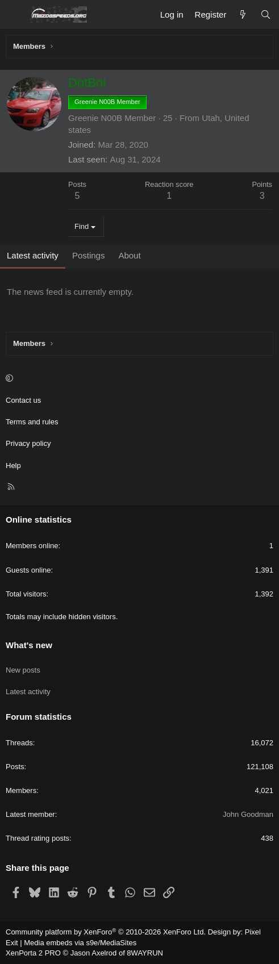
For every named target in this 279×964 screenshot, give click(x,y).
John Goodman (248, 814)
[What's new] (243, 14)
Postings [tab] (88, 255)
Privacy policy (28, 443)
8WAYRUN (145, 953)
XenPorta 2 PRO (33, 953)
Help (13, 465)
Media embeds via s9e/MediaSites (80, 942)
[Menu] (14, 15)
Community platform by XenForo (106, 932)
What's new (29, 645)
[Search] (266, 14)
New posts (23, 670)
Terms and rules (32, 422)
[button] (138, 379)
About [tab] (129, 255)
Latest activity (28, 691)
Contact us (23, 400)
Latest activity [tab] (33, 255)
